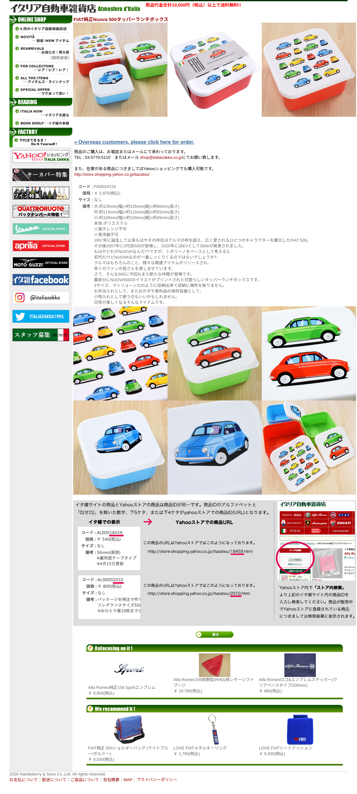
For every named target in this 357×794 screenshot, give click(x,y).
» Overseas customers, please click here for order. (134, 142)
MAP (128, 779)
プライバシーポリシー (156, 779)
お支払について (23, 779)
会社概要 (111, 779)
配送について (54, 779)
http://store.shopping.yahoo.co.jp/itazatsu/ (112, 174)
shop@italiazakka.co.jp (161, 157)
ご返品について (84, 779)
